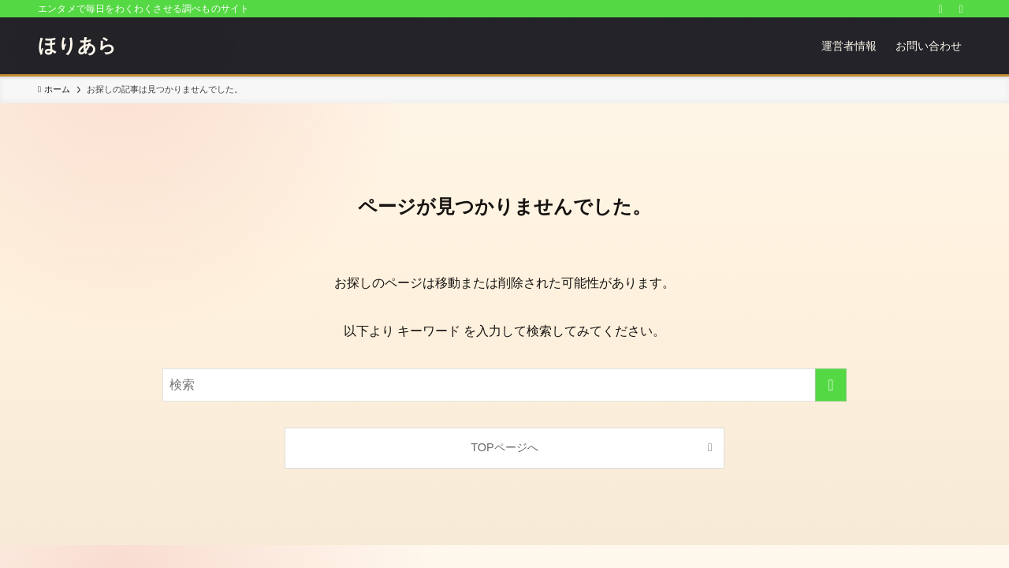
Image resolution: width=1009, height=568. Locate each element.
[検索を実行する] (831, 385)
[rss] (940, 8)
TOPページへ (504, 447)
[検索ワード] (504, 385)
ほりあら (77, 45)
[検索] (961, 8)
